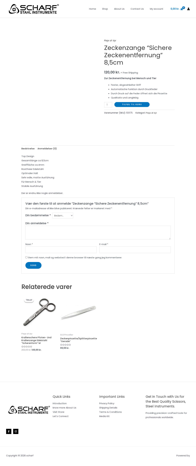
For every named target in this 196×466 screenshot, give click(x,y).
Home (99, 8)
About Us (123, 8)
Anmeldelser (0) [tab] (48, 148)
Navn (29, 244)
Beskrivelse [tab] (28, 148)
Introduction (60, 404)
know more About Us (64, 408)
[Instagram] (15, 432)
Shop (110, 8)
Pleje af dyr (110, 40)
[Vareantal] (108, 104)
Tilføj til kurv (132, 104)
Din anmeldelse (37, 224)
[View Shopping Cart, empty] (176, 9)
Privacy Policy (106, 404)
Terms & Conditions (110, 413)
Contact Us (139, 8)
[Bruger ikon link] (188, 8)
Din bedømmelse (38, 215)
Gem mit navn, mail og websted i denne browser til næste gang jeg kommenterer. (75, 258)
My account (157, 8)
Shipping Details (108, 408)
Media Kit (104, 417)
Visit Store (58, 413)
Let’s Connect (61, 417)
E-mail (103, 244)
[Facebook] (8, 432)
